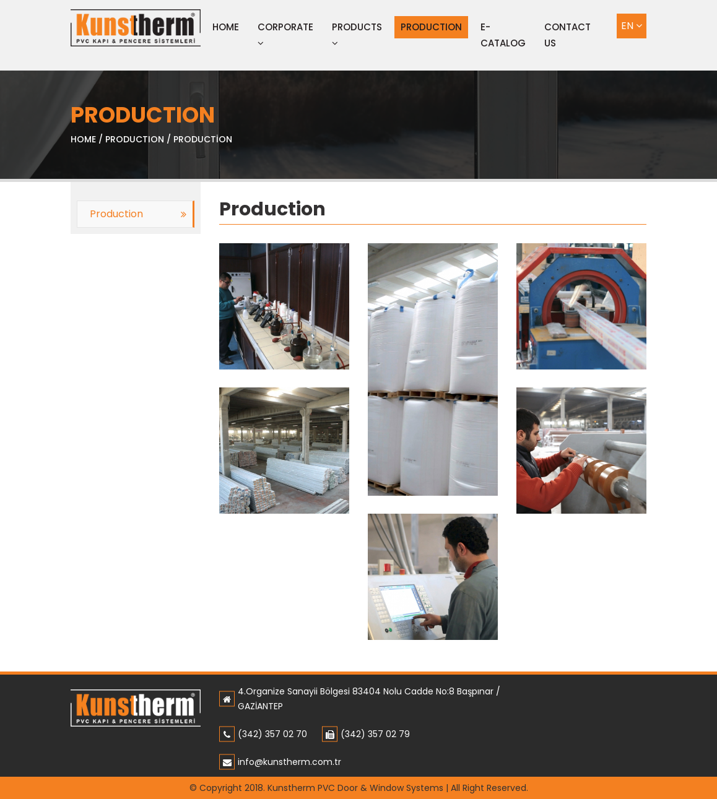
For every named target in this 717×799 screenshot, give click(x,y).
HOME (83, 139)
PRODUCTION (431, 26)
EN (631, 26)
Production (116, 214)
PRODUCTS (357, 34)
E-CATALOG (503, 35)
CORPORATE (285, 34)
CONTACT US (567, 35)
